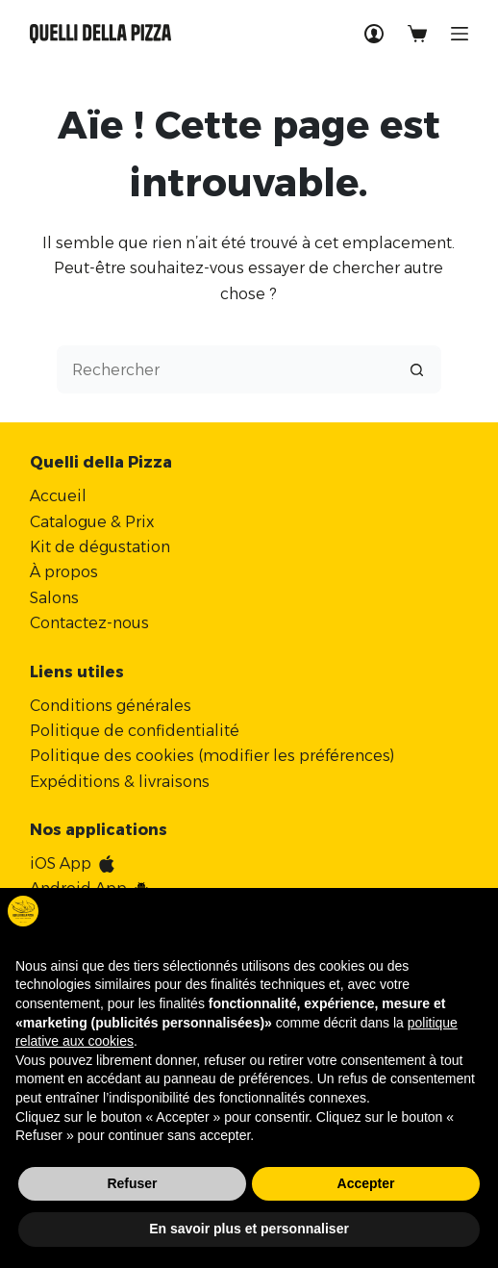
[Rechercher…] (225, 369)
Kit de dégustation (100, 547)
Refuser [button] (132, 1183)
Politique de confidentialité (134, 731)
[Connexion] (374, 33)
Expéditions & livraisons (120, 782)
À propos (64, 572)
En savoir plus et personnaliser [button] (249, 1228)
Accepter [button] (366, 1183)
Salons (54, 598)
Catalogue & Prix (92, 522)
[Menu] (459, 33)
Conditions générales (110, 706)
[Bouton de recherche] (417, 369)
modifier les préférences (296, 756)
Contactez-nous (89, 623)
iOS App (60, 863)
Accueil (58, 496)
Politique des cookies (112, 756)
